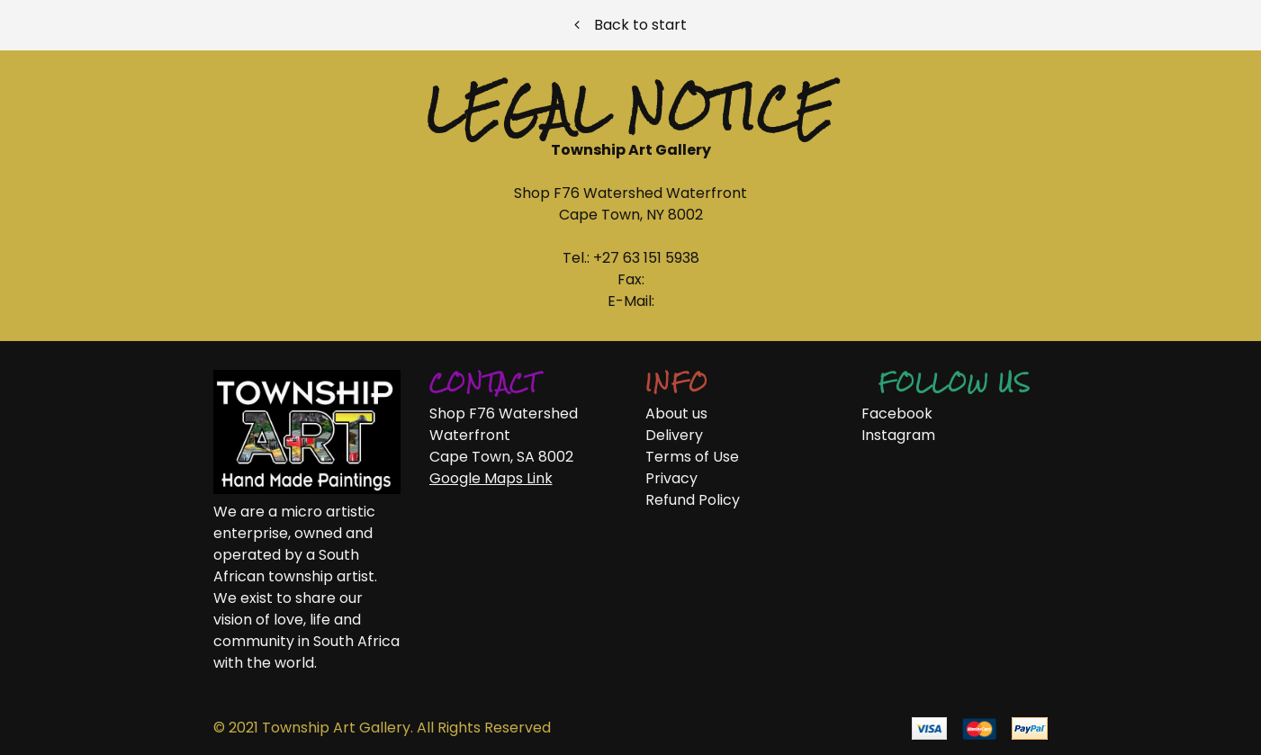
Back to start (630, 24)
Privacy (671, 478)
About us (676, 413)
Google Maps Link (491, 478)
